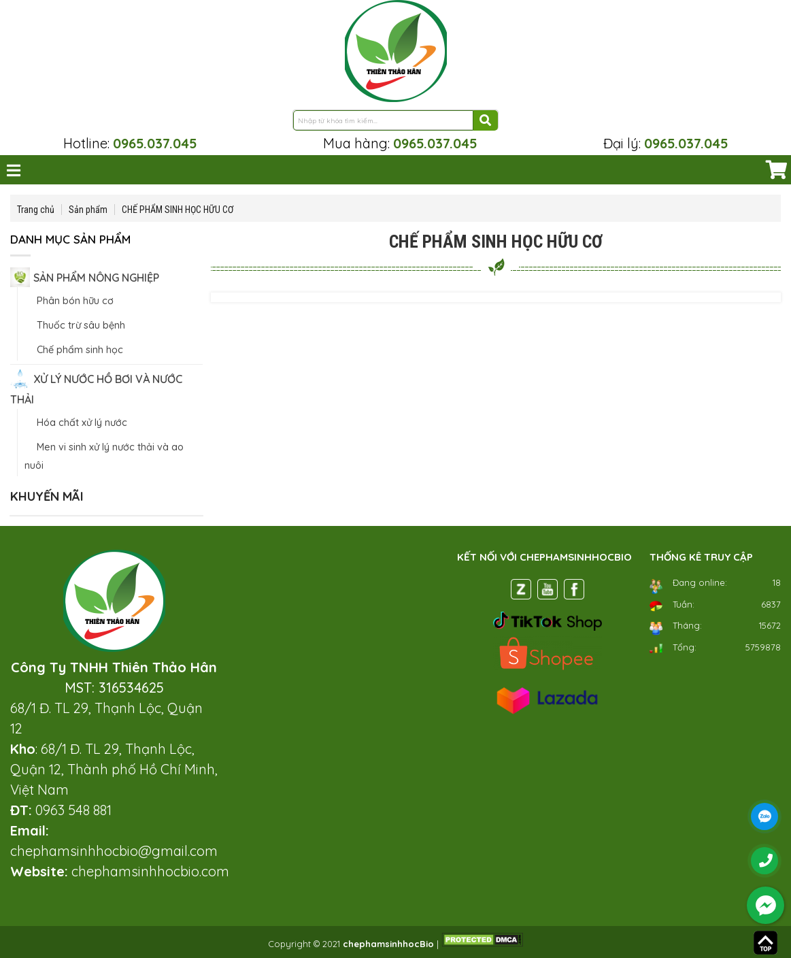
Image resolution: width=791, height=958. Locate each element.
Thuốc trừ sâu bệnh (81, 325)
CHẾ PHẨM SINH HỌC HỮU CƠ (177, 209)
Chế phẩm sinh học (80, 350)
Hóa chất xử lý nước (82, 422)
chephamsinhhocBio (388, 943)
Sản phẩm (88, 209)
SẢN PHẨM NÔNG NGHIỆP (96, 277)
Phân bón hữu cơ (75, 301)
